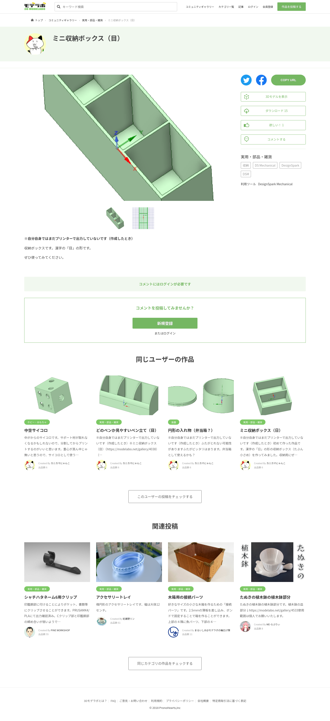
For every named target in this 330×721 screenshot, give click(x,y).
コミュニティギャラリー (200, 6)
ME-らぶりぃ (273, 624)
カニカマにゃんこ (60, 463)
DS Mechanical (265, 165)
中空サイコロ (36, 430)
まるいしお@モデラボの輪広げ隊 (212, 630)
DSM (246, 174)
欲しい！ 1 (262, 125)
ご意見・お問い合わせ (133, 701)
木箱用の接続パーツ (185, 597)
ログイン (253, 6)
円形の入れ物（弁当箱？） (191, 430)
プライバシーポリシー (180, 701)
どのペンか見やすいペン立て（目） (127, 430)
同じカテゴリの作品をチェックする (165, 663)
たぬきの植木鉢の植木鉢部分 (265, 597)
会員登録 (268, 6)
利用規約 (156, 701)
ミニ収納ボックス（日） (261, 430)
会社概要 (203, 701)
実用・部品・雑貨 (92, 20)
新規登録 (165, 323)
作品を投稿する (291, 7)
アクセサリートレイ (113, 597)
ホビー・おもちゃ (37, 422)
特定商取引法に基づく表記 (229, 701)
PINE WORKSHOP (60, 630)
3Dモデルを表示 (264, 97)
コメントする (263, 139)
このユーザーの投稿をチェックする (165, 496)
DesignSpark (290, 165)
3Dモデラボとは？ (95, 701)
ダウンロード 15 (264, 111)
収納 (246, 165)
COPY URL (288, 80)
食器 (173, 422)
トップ (39, 20)
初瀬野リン (129, 618)
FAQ (113, 701)
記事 (241, 6)
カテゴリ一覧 (226, 6)
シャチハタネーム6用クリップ (50, 597)
